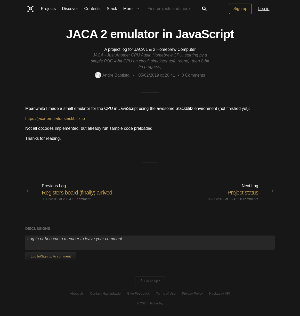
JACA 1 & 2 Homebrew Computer (165, 49)
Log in (264, 8)
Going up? (149, 281)
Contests (92, 8)
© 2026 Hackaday (150, 303)
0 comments (249, 199)
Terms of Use (166, 293)
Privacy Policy (192, 293)
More (132, 9)
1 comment (82, 199)
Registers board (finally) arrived (77, 192)
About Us (77, 293)
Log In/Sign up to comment (51, 256)
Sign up (240, 8)
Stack (112, 8)
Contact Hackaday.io (105, 293)
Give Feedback (138, 293)
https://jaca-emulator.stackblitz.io (55, 118)
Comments (193, 75)
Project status (243, 192)
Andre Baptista (112, 75)
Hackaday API (219, 293)
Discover (70, 8)
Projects (48, 8)
